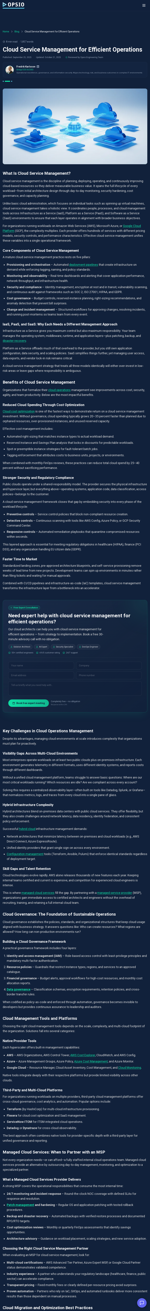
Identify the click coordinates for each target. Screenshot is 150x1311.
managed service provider (114, 893)
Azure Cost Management (91, 1061)
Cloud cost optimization (19, 411)
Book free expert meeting (28, 703)
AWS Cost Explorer (82, 1055)
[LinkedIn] (38, 66)
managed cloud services (37, 893)
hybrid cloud (27, 828)
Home (6, 31)
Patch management (20, 1205)
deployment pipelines (83, 264)
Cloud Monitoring (129, 1067)
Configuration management (25, 854)
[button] (142, 1303)
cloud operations (59, 390)
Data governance (18, 989)
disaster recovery (14, 340)
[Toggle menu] (144, 5)
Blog (17, 31)
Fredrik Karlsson (25, 66)
